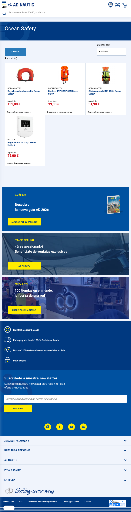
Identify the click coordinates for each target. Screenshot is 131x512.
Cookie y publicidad (71, 502)
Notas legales (8, 502)
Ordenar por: (103, 45)
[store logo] (18, 4)
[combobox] (65, 12)
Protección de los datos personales (43, 502)
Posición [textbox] (103, 51)
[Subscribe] (18, 408)
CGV (21, 502)
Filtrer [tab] (15, 52)
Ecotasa (88, 502)
